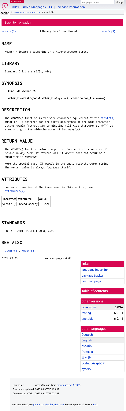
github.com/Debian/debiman (48, 404)
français (87, 352)
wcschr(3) (28, 250)
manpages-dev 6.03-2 (68, 385)
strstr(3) (107, 118)
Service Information (71, 7)
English (87, 340)
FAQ (52, 7)
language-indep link (95, 269)
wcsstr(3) (9, 31)
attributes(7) (15, 191)
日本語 (86, 357)
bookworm (18, 12)
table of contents (95, 291)
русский (87, 369)
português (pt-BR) (94, 363)
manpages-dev (34, 12)
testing (86, 313)
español (87, 346)
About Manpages (34, 7)
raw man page (91, 281)
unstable (87, 319)
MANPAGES (17, 1)
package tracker (92, 275)
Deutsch (87, 334)
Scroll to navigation (18, 22)
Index (15, 7)
